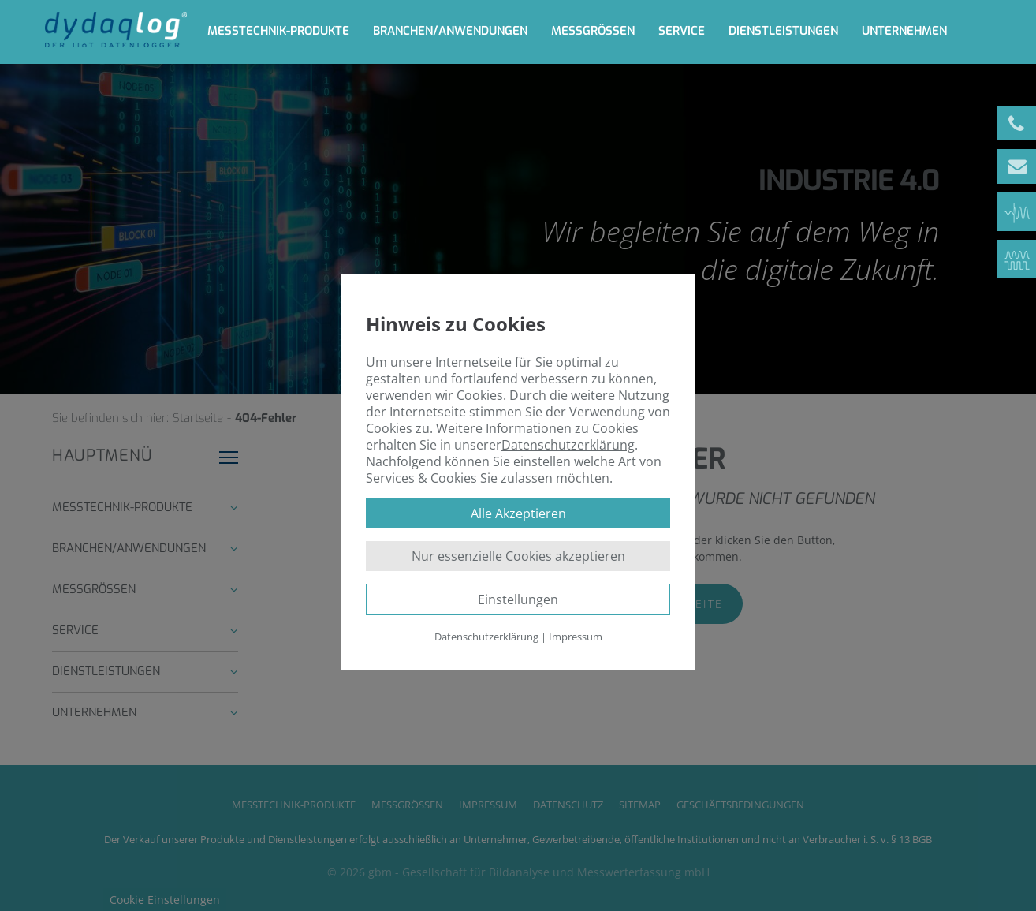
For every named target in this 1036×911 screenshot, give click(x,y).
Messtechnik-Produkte (278, 31)
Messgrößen (593, 31)
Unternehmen (904, 31)
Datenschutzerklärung (568, 445)
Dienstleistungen (783, 31)
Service (681, 31)
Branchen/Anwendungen (450, 31)
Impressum (575, 636)
